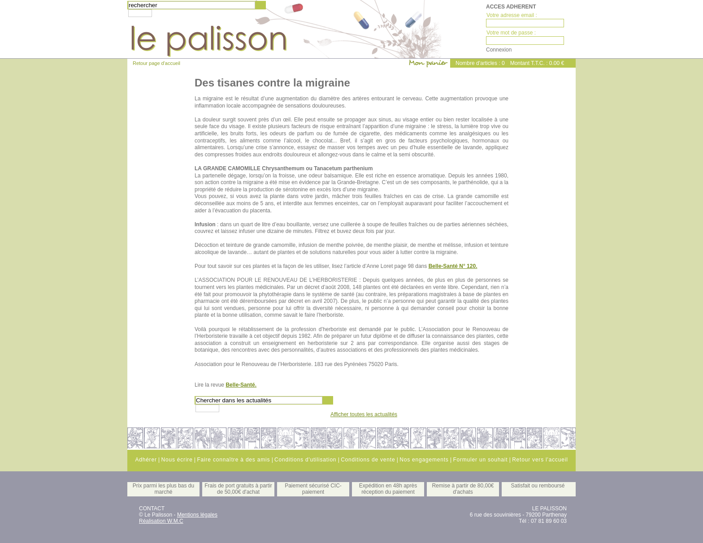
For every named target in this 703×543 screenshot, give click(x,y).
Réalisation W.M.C (161, 521)
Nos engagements (423, 460)
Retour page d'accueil (156, 63)
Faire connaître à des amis (233, 460)
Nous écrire (176, 460)
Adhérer (145, 460)
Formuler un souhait (480, 460)
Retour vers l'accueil (540, 460)
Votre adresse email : (511, 15)
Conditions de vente (368, 460)
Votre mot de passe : (511, 33)
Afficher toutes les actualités (363, 414)
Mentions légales (197, 515)
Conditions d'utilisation (305, 460)
